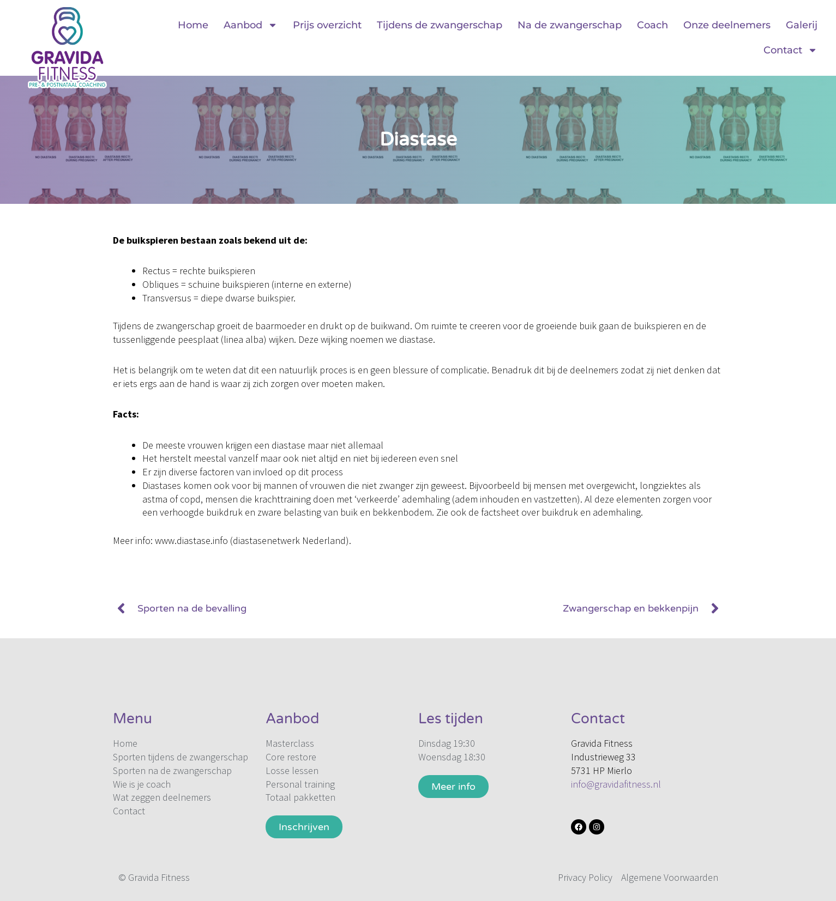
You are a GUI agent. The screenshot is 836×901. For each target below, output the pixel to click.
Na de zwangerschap (570, 25)
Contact (790, 50)
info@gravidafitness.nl (616, 784)
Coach (652, 25)
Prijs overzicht (327, 25)
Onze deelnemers (727, 25)
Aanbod (251, 25)
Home (193, 25)
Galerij (801, 25)
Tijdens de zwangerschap (439, 25)
